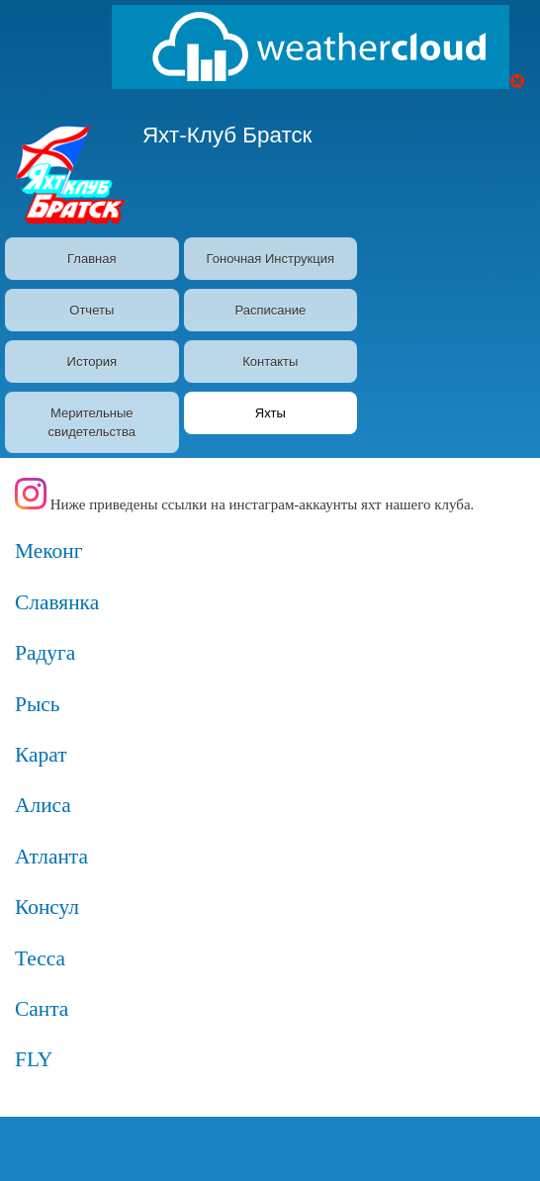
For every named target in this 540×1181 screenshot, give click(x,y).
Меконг (49, 551)
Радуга (45, 653)
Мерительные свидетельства (91, 423)
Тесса (40, 958)
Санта (41, 1009)
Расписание (270, 310)
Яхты (270, 413)
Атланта (51, 856)
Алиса (43, 805)
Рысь (37, 704)
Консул (47, 907)
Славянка (57, 602)
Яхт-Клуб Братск (227, 135)
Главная (91, 258)
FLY (33, 1059)
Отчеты (91, 310)
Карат (41, 755)
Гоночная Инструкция (270, 258)
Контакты (270, 361)
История (92, 361)
